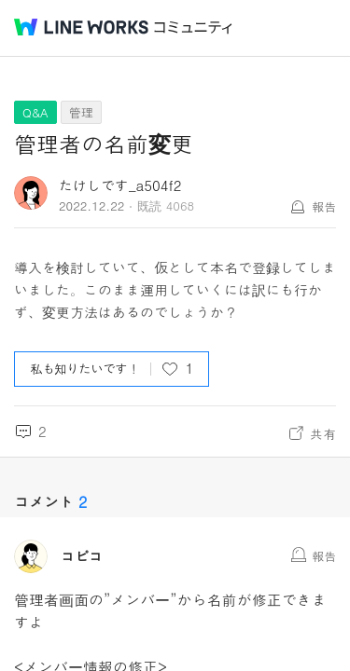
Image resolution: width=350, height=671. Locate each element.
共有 (323, 433)
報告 (324, 206)
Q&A (35, 112)
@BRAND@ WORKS (81, 27)
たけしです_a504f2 (120, 185)
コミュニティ (193, 27)
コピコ (82, 556)
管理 (81, 112)
